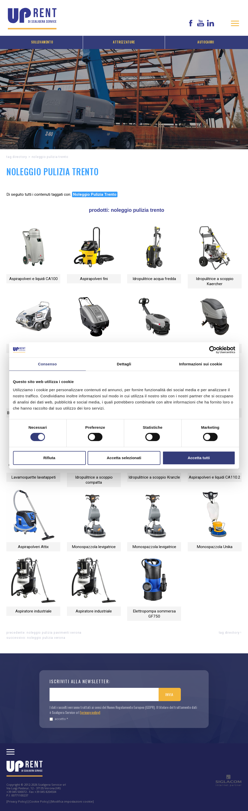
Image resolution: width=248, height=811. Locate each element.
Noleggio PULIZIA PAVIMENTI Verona (54, 632)
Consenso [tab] (47, 364)
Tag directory (16, 157)
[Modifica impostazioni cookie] (72, 801)
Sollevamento (42, 42)
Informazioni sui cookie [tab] (200, 364)
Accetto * (59, 719)
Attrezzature (124, 42)
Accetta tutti (199, 458)
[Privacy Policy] (17, 801)
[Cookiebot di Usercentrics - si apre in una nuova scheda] (213, 350)
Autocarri (205, 42)
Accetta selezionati (124, 458)
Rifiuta (49, 458)
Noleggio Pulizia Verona (46, 638)
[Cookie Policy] (39, 801)
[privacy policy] (90, 712)
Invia (169, 694)
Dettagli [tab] (124, 364)
